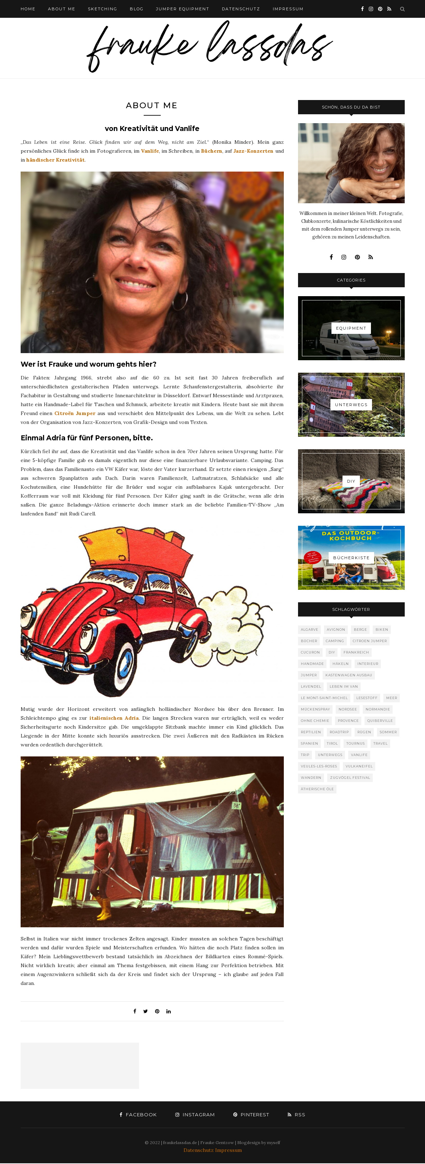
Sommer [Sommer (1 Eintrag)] (388, 732)
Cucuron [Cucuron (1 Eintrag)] (310, 652)
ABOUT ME (61, 8)
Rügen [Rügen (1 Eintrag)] (364, 732)
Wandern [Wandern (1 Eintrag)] (311, 778)
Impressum (228, 1151)
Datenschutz (199, 1151)
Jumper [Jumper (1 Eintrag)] (309, 675)
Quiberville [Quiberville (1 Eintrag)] (380, 721)
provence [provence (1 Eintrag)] (348, 721)
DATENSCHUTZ (241, 8)
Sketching (102, 8)
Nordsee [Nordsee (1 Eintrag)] (348, 709)
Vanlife (150, 151)
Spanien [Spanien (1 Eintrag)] (309, 743)
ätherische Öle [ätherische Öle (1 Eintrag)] (317, 789)
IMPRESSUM (288, 8)
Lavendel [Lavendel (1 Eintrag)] (311, 686)
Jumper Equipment (182, 8)
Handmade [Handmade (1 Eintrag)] (312, 664)
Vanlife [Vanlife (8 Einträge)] (359, 755)
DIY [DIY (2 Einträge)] (332, 652)
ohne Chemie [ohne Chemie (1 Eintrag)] (315, 721)
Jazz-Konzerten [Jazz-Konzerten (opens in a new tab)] (253, 151)
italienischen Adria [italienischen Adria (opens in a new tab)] (114, 719)
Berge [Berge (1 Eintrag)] (360, 629)
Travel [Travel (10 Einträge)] (380, 743)
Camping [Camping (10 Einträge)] (335, 641)
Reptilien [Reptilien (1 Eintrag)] (311, 732)
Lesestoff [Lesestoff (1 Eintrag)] (367, 698)
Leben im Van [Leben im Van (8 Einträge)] (344, 686)
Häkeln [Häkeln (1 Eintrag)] (341, 664)
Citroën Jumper (75, 414)
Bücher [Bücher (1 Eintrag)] (309, 641)
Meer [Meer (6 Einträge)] (391, 698)
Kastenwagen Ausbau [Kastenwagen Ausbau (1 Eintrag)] (348, 675)
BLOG (137, 8)
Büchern (211, 151)
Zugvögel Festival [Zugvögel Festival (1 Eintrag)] (350, 778)
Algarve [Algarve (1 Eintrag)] (309, 629)
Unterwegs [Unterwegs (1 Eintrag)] (330, 755)
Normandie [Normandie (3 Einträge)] (378, 709)
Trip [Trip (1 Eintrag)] (305, 755)
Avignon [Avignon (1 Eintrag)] (336, 629)
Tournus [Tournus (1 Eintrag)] (355, 743)
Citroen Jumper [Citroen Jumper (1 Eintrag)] (370, 641)
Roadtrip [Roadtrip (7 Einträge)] (339, 732)
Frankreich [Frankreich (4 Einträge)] (356, 652)
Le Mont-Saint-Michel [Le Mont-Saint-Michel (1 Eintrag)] (324, 698)
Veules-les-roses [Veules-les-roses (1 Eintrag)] (319, 766)
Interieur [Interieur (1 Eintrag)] (367, 664)
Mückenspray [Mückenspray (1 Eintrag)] (315, 709)
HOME (28, 8)
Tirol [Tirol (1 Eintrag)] (332, 743)
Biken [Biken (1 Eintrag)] (382, 629)
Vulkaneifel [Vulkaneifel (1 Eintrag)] (359, 766)
